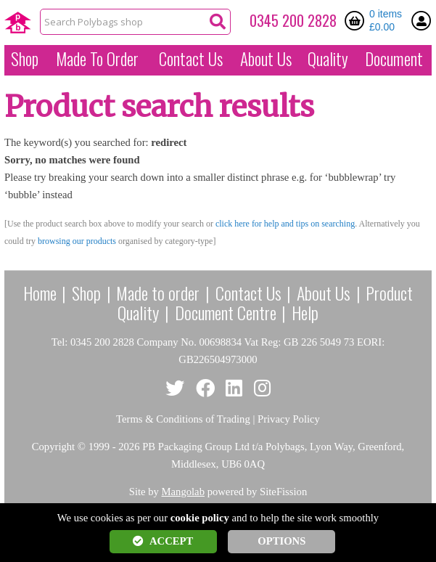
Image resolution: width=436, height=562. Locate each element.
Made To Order (97, 58)
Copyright (53, 446)
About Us (266, 58)
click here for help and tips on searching (285, 224)
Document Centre (225, 312)
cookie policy (199, 518)
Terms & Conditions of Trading (183, 419)
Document (394, 58)
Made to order (158, 293)
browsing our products (77, 241)
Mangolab (183, 491)
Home (40, 293)
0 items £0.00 (385, 20)
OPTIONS (281, 541)
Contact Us (191, 58)
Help (305, 312)
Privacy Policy (289, 419)
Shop (24, 58)
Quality (328, 58)
